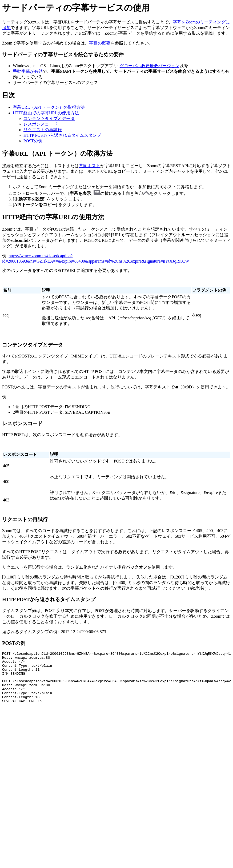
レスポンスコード (40, 124)
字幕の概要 (99, 43)
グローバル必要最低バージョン (149, 65)
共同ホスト (89, 165)
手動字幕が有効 (28, 71)
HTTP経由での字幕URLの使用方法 (46, 113)
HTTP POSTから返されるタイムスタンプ (62, 135)
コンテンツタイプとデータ (49, 118)
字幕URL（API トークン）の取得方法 (49, 107)
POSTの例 (32, 141)
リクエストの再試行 (42, 129)
